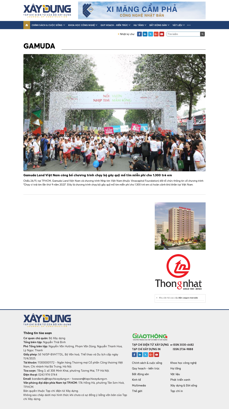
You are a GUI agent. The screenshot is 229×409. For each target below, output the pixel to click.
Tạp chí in (176, 391)
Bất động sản (159, 25)
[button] (188, 25)
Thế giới (137, 391)
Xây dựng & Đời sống (183, 385)
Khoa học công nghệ (82, 25)
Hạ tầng (140, 25)
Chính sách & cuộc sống (48, 25)
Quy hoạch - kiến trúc (115, 25)
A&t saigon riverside (188, 298)
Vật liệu (179, 25)
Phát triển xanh (180, 379)
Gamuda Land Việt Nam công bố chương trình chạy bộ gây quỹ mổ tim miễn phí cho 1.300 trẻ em (97, 175)
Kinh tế (136, 379)
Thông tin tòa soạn (37, 333)
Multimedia (139, 385)
